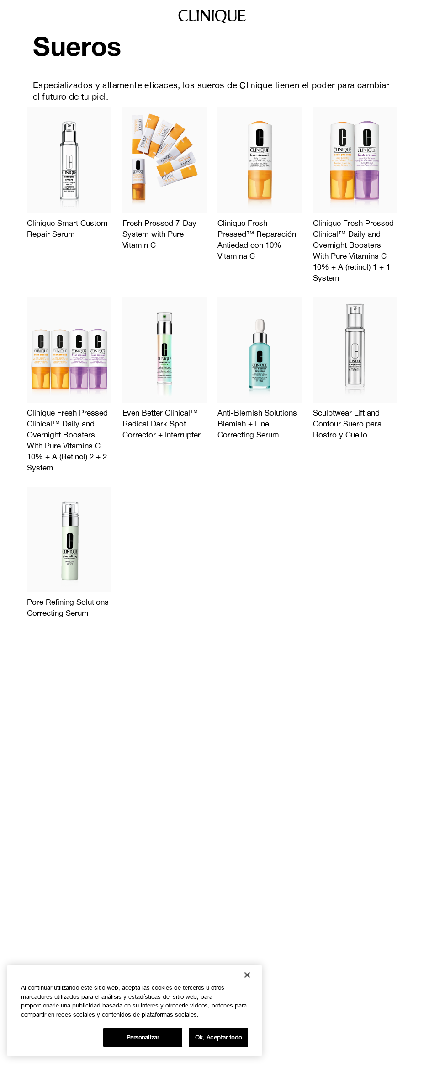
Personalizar (143, 1037)
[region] (134, 1010)
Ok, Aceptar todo (218, 1037)
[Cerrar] (247, 975)
